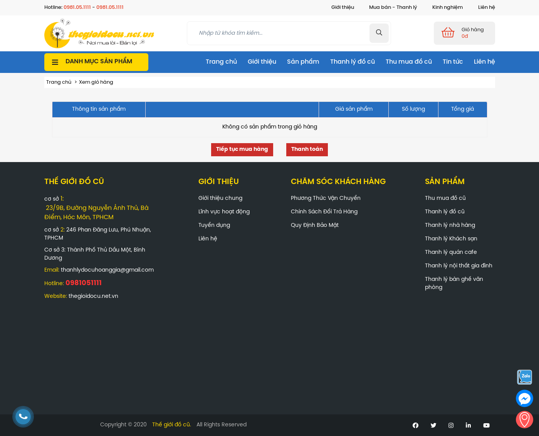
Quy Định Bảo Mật (315, 225)
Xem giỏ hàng (96, 82)
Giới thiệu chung (220, 198)
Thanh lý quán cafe (451, 252)
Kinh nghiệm (447, 7)
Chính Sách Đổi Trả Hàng (324, 212)
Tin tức (453, 62)
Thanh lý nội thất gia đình (458, 266)
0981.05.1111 (77, 7)
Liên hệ (486, 7)
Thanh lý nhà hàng (450, 225)
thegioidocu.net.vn (93, 296)
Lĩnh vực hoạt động (224, 212)
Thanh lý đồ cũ (352, 62)
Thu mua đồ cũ (409, 62)
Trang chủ (221, 62)
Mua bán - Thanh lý (393, 7)
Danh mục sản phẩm (98, 61)
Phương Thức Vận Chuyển (326, 198)
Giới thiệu (342, 7)
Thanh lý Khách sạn (451, 239)
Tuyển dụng (214, 225)
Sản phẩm (303, 62)
